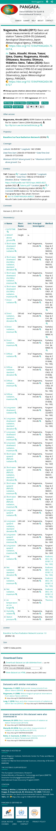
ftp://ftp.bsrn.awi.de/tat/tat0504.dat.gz (22, 125)
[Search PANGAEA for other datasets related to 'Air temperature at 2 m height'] (13, 608)
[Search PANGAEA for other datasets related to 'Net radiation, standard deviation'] (16, 575)
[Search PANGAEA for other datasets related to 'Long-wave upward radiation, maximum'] (16, 553)
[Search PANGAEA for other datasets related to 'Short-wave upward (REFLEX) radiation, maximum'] (16, 507)
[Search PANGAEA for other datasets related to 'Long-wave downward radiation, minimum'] (16, 439)
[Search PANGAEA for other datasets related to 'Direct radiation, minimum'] (16, 332)
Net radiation (10, 557)
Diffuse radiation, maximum (10, 397)
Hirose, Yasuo (36, 53)
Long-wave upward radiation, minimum (11, 538)
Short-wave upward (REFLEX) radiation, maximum (11, 502)
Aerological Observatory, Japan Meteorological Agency (23, 41)
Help (34, 20)
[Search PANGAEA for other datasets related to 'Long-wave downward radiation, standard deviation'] (16, 429)
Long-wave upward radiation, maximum (11, 549)
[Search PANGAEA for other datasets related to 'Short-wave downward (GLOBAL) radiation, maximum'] (16, 296)
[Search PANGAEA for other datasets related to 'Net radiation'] (15, 559)
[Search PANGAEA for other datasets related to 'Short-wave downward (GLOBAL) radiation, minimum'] (16, 283)
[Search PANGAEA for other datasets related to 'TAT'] (17, 174)
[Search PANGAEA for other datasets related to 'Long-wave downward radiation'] (15, 413)
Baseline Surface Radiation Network (21, 137)
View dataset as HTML (16, 672)
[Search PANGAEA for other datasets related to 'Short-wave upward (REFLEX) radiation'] (15, 461)
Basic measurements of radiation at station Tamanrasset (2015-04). (25, 721)
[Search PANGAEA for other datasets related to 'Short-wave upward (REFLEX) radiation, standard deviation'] (16, 480)
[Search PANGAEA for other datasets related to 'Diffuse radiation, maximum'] (16, 399)
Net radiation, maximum (10, 592)
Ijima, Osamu (14, 56)
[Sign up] (47, 1)
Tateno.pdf (25, 185)
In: (7, 53)
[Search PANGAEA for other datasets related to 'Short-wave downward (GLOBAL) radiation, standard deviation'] (16, 269)
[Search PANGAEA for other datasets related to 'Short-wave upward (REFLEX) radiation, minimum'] (16, 493)
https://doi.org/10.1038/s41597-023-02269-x (29, 797)
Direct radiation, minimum (10, 329)
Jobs (15, 824)
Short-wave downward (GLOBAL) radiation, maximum (11, 291)
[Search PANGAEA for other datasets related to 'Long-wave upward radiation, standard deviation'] (16, 531)
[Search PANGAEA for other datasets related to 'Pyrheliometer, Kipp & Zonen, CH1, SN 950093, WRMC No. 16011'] (47, 310)
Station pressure (10, 618)
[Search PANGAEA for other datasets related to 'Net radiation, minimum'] (16, 583)
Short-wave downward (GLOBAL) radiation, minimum (11, 278)
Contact (49, 20)
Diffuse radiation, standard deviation (10, 371)
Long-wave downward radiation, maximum (11, 447)
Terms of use (23, 821)
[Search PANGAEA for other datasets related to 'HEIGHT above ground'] (14, 240)
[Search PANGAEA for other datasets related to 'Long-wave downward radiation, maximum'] (16, 450)
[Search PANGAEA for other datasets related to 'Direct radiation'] (15, 302)
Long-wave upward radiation (11, 513)
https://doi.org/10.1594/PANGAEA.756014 (29, 47)
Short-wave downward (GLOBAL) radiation (11, 247)
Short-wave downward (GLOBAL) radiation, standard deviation (11, 263)
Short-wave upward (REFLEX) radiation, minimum (11, 488)
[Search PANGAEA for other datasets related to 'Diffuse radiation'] (15, 356)
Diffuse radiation (10, 355)
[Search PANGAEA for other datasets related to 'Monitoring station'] (44, 188)
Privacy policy (39, 821)
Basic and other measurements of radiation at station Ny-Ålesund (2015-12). (24, 729)
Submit (26, 20)
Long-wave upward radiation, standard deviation (11, 526)
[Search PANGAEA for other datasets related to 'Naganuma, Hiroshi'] (40, 246)
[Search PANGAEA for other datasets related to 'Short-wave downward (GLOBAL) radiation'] (15, 251)
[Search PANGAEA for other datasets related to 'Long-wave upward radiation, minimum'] (16, 542)
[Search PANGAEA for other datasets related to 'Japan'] (46, 185)
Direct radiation (10, 301)
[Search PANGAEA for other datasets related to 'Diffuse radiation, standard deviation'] (16, 375)
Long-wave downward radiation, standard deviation (11, 423)
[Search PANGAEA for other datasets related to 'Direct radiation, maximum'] (16, 345)
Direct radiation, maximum (10, 343)
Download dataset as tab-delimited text (24, 662)
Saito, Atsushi (18, 53)
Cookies (5, 824)
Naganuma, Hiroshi (36, 56)
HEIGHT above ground (9, 237)
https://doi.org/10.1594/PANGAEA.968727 (29, 83)
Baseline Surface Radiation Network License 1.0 (24, 633)
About (40, 20)
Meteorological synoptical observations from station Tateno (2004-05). (27, 694)
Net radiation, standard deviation (10, 571)
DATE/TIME (10, 229)
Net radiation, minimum (10, 581)
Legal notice (7, 821)
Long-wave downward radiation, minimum (11, 436)
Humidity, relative (10, 612)
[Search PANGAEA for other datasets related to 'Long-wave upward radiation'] (15, 515)
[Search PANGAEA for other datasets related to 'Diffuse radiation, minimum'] (16, 386)
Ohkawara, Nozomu (18, 59)
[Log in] (51, 1)
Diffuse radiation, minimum (10, 383)
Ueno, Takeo (26, 62)
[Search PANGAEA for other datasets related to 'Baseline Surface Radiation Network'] (48, 137)
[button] (35, 106)
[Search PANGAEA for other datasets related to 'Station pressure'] (15, 619)
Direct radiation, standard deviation (10, 317)
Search (18, 20)
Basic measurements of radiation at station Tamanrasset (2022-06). (24, 737)
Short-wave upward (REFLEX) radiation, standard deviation (11, 473)
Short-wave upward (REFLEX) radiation (11, 458)
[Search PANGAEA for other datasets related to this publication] (41, 125)
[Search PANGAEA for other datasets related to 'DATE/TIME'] (8, 232)
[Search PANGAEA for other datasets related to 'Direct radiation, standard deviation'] (16, 321)
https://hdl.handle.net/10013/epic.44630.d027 (25, 182)
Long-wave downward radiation (11, 410)
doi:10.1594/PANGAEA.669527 (21, 196)
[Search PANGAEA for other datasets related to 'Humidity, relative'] (14, 613)
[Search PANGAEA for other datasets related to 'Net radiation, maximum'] (16, 594)
